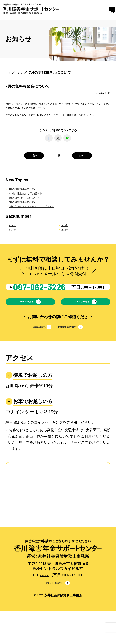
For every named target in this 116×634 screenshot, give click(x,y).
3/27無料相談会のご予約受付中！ (26, 193)
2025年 (64, 225)
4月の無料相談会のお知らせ (24, 189)
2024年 (12, 230)
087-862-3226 (45, 595)
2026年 (12, 225)
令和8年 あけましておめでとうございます (31, 206)
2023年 (64, 230)
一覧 (58, 155)
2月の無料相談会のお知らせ (24, 202)
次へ (81, 155)
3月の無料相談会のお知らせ (24, 197)
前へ (35, 155)
